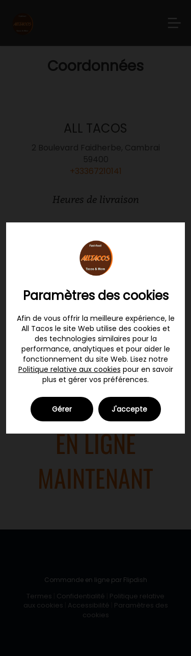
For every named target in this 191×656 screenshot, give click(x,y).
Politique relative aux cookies (69, 369)
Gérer (62, 409)
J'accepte (129, 409)
